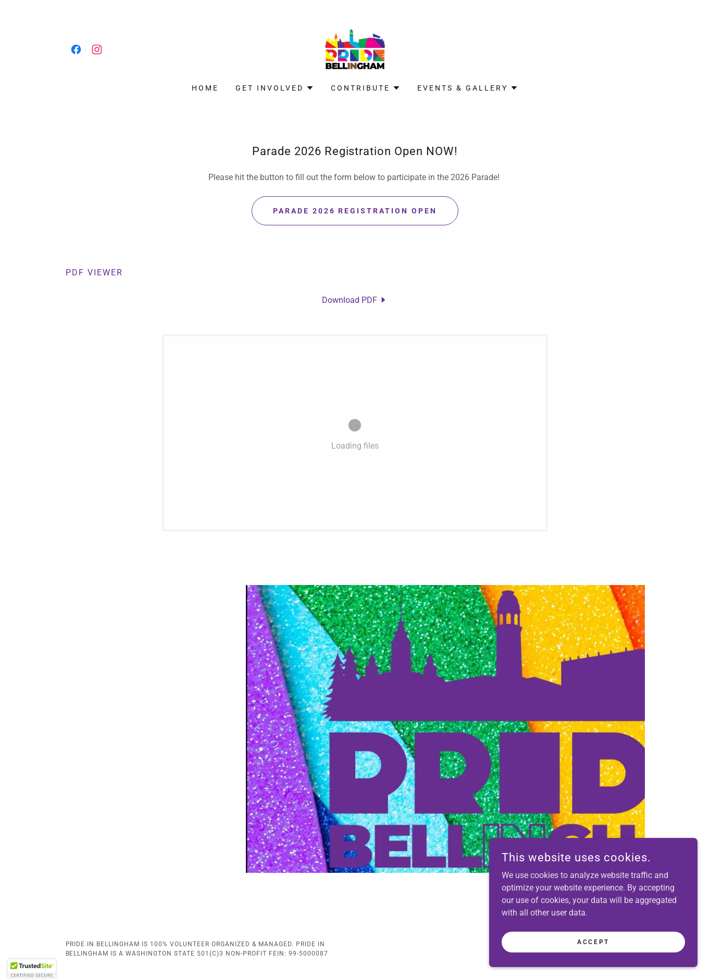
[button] (274, 88)
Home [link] (205, 88)
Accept (593, 941)
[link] (76, 49)
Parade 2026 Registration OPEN (355, 211)
